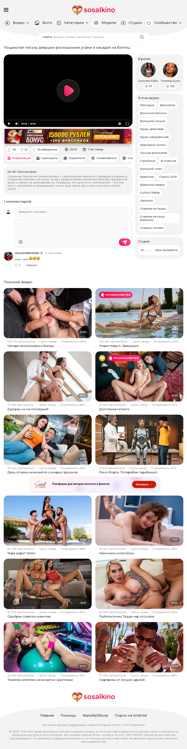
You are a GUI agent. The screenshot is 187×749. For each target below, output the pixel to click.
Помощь (68, 715)
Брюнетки (167, 105)
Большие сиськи (152, 121)
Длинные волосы (153, 113)
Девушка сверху (152, 184)
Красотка (147, 176)
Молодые (147, 105)
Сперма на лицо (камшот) (152, 218)
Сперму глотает (152, 228)
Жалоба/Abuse (95, 715)
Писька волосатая (153, 153)
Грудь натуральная (154, 137)
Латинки (146, 200)
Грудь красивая (152, 129)
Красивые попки (153, 145)
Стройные (147, 161)
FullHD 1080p (150, 192)
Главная (47, 715)
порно (72, 725)
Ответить (31, 265)
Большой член (151, 168)
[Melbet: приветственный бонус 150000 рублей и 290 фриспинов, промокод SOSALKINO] (68, 136)
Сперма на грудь (153, 208)
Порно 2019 (168, 176)
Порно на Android (131, 715)
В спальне (168, 161)
